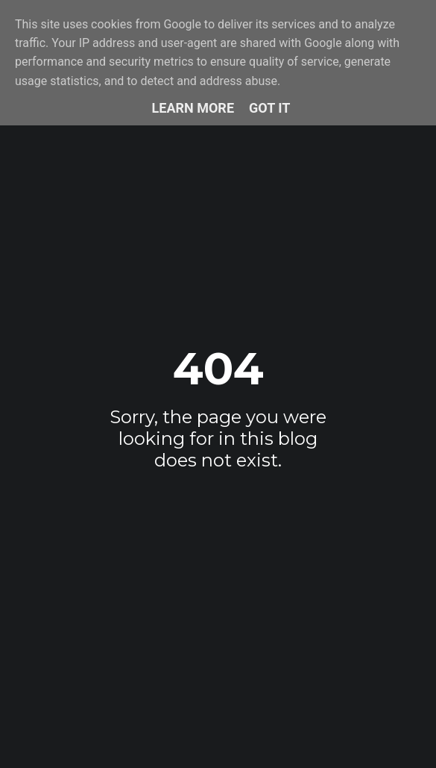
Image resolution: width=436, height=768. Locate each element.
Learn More (193, 108)
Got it (269, 108)
